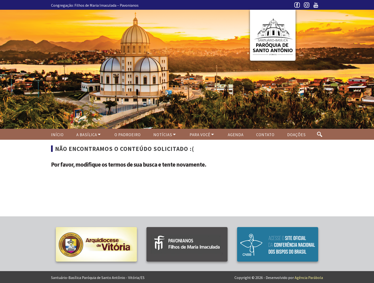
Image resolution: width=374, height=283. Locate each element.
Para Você (200, 134)
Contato (265, 134)
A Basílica (86, 134)
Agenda (236, 134)
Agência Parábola (309, 277)
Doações (296, 134)
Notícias (162, 134)
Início (57, 134)
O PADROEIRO (127, 134)
